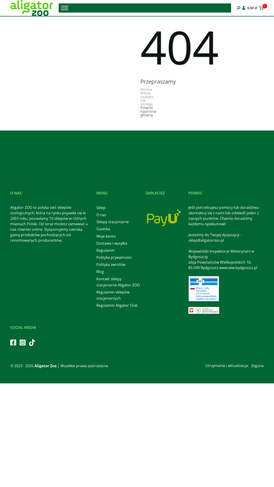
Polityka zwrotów (110, 264)
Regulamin (105, 250)
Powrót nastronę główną (148, 111)
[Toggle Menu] (64, 8)
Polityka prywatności (114, 257)
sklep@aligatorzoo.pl (206, 240)
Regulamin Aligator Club (117, 305)
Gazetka (103, 228)
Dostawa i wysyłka (111, 243)
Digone (257, 366)
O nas (101, 214)
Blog (100, 271)
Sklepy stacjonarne (112, 221)
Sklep (100, 207)
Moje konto (106, 236)
